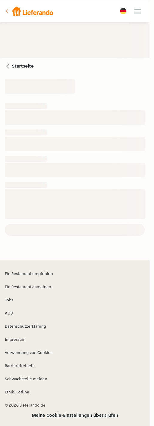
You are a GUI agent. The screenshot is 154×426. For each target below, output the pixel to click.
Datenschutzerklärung (25, 326)
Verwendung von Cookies (28, 352)
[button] (29, 11)
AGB (9, 313)
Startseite (23, 66)
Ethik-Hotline (17, 392)
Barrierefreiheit (19, 365)
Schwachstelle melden (26, 378)
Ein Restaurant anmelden (28, 286)
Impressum (15, 339)
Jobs (9, 300)
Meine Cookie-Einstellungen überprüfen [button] (75, 415)
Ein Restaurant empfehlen (29, 273)
